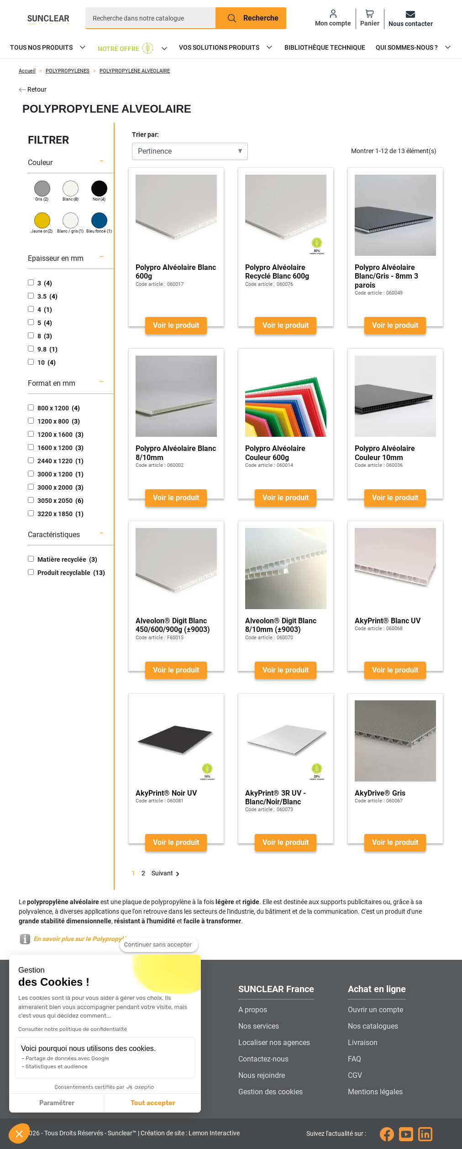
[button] (19, 1133)
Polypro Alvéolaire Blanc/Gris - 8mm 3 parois (386, 276)
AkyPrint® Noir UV (166, 793)
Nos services (258, 1026)
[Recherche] (150, 18)
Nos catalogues (373, 1026)
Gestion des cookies (270, 1091)
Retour (33, 89)
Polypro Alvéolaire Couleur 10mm (385, 452)
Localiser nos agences (274, 1042)
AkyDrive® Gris (380, 793)
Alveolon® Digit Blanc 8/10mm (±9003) (280, 625)
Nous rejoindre (261, 1075)
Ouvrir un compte (375, 1009)
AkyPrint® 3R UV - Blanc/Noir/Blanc (275, 797)
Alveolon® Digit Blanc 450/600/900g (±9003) (173, 625)
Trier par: (145, 134)
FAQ (354, 1059)
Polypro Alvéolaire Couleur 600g (275, 452)
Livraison (363, 1042)
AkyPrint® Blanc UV (387, 620)
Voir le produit (176, 325)
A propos (252, 1009)
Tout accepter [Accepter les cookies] (74, 1103)
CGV (355, 1075)
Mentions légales (375, 1091)
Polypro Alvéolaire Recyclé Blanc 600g (277, 271)
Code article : (151, 284)
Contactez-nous (263, 1059)
